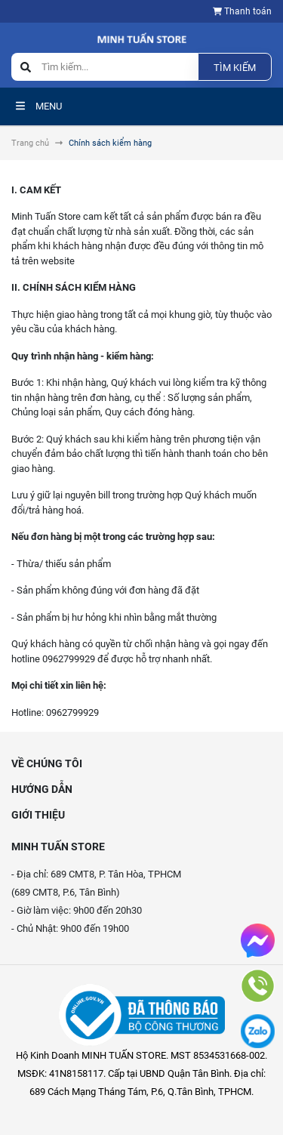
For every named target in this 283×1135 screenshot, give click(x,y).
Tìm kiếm (235, 67)
